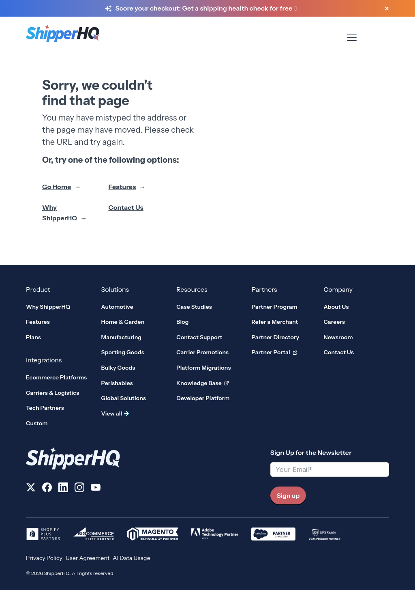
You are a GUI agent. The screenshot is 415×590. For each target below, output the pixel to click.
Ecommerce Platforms (56, 377)
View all (115, 413)
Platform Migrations (203, 367)
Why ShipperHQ (59, 212)
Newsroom (338, 337)
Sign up (288, 495)
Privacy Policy (44, 558)
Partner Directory (275, 337)
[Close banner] (386, 8)
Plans (33, 337)
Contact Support (199, 337)
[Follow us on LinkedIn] (63, 488)
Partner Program (274, 306)
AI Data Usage (131, 558)
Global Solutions (123, 398)
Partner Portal (274, 353)
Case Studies (194, 306)
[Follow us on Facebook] (47, 488)
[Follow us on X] (31, 488)
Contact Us (126, 207)
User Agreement (87, 558)
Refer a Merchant (275, 321)
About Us (336, 306)
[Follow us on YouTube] (96, 488)
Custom (37, 423)
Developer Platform (202, 398)
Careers (334, 321)
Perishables (117, 383)
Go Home (56, 187)
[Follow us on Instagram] (79, 488)
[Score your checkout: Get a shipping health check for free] (206, 8)
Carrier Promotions (202, 352)
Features (122, 187)
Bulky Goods (118, 367)
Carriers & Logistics (52, 392)
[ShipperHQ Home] (145, 458)
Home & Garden (123, 321)
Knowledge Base (202, 383)
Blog (182, 321)
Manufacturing (121, 337)
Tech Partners (45, 407)
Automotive (117, 306)
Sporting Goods (122, 352)
